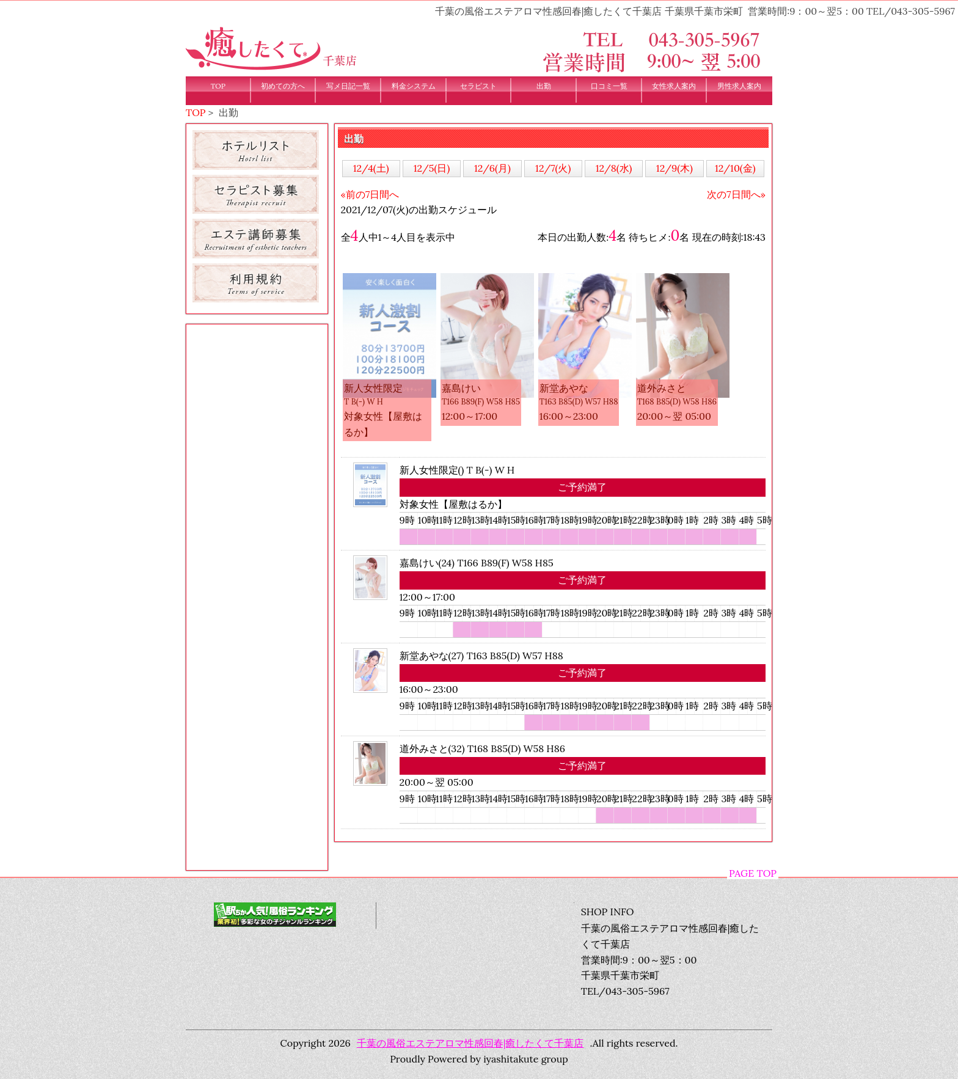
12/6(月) (492, 168)
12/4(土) (371, 168)
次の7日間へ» (736, 194)
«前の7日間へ (370, 194)
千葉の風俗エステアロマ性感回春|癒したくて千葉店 (470, 1043)
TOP (196, 112)
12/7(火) (553, 168)
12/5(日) (432, 168)
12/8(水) (614, 168)
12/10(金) (735, 168)
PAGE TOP (753, 873)
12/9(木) (674, 168)
